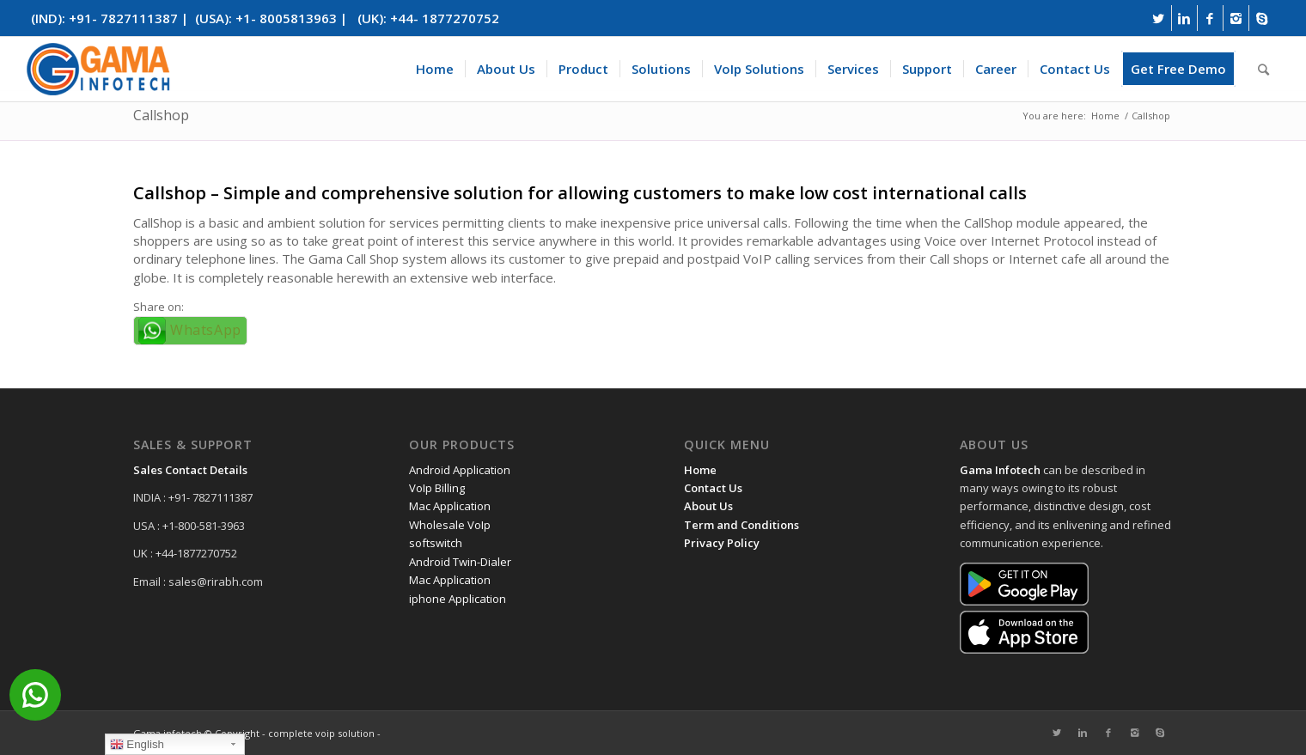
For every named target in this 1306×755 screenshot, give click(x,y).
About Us (708, 506)
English (137, 745)
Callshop (161, 115)
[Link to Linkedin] (1184, 18)
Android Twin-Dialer (460, 561)
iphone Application (457, 598)
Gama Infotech (1000, 470)
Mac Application (450, 506)
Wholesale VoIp (450, 525)
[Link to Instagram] (1236, 18)
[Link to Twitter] (1158, 18)
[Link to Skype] (1262, 18)
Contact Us (713, 488)
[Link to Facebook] (1210, 18)
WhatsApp (205, 329)
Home (1105, 115)
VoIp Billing (437, 488)
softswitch (435, 543)
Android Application (459, 470)
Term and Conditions (741, 525)
